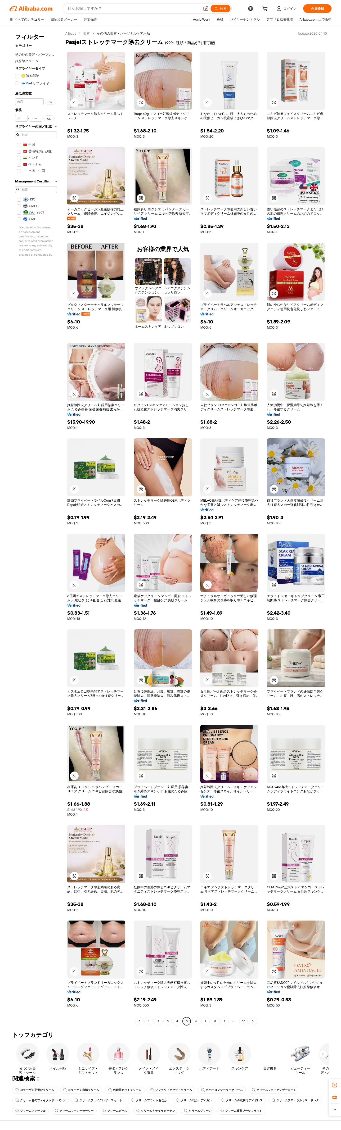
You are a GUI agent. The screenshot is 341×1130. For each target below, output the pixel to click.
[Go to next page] (253, 1021)
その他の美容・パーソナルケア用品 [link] (123, 33)
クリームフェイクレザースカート (98, 1100)
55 (243, 1021)
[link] (335, 1085)
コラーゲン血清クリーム (81, 1090)
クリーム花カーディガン (194, 1100)
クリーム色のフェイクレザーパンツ (40, 1100)
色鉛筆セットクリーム (124, 1090)
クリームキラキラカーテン (155, 1111)
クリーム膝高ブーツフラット (241, 1111)
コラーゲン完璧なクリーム (34, 1090)
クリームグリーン (197, 1111)
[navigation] (36, 527)
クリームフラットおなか (149, 1100)
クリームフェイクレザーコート (274, 1090)
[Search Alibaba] (133, 8)
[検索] (220, 8)
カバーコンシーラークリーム (222, 1090)
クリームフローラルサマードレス (295, 1100)
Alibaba (70, 33)
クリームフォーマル (30, 1111)
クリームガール (115, 1111)
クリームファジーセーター (74, 1111)
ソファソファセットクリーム (171, 1090)
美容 (86, 33)
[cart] (265, 9)
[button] (206, 8)
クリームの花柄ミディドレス (242, 1100)
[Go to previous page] (139, 1021)
